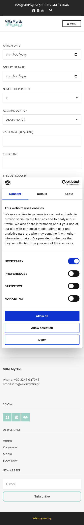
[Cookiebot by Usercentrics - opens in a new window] (61, 182)
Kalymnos (10, 447)
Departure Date (14, 67)
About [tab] (68, 193)
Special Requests (15, 176)
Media (7, 454)
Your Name (10, 154)
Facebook (33, 10)
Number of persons (16, 89)
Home (7, 441)
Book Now (10, 460)
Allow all (42, 316)
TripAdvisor (42, 10)
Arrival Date (11, 46)
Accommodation (15, 111)
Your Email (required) (18, 132)
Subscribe (42, 496)
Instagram (38, 10)
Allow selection (42, 328)
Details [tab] (42, 193)
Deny (42, 339)
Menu (72, 24)
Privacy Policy (42, 518)
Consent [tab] (15, 193)
